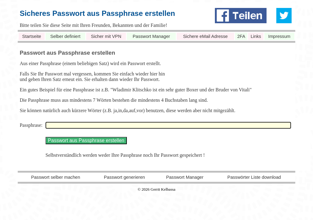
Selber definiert (65, 36)
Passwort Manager (151, 36)
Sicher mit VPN (106, 36)
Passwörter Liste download (254, 177)
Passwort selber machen (55, 177)
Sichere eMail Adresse (205, 36)
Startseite (31, 36)
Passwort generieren (124, 177)
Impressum (279, 36)
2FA (241, 36)
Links (256, 36)
